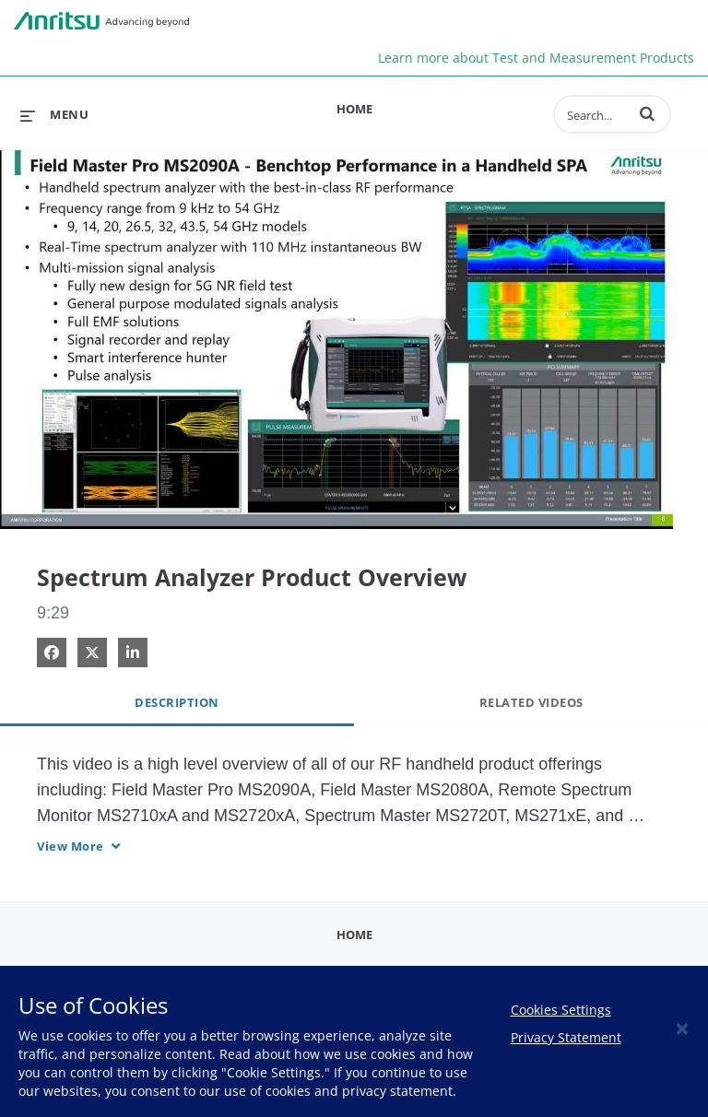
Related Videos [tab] (531, 702)
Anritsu (101, 21)
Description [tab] (177, 702)
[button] (647, 113)
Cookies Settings (561, 1009)
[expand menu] (54, 114)
